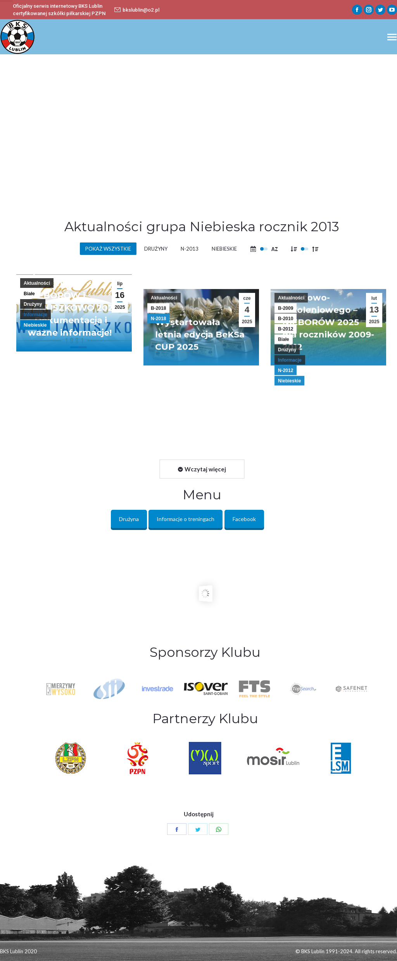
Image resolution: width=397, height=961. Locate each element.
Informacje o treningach (185, 519)
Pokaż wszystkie (108, 249)
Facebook (244, 519)
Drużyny (155, 249)
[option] (206, 688)
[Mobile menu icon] (392, 37)
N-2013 (189, 249)
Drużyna (129, 519)
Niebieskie (224, 249)
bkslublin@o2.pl (136, 10)
